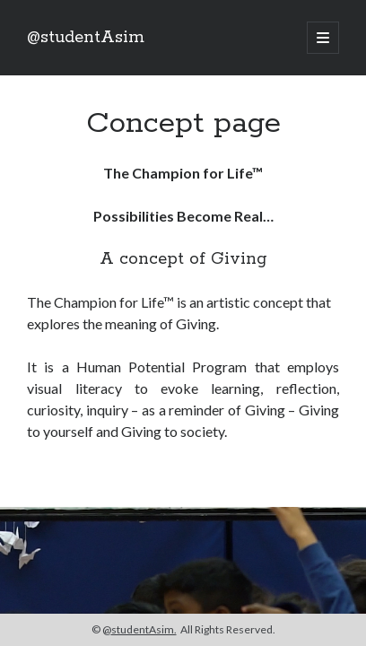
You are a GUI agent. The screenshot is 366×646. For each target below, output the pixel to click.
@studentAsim (85, 37)
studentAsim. (144, 629)
